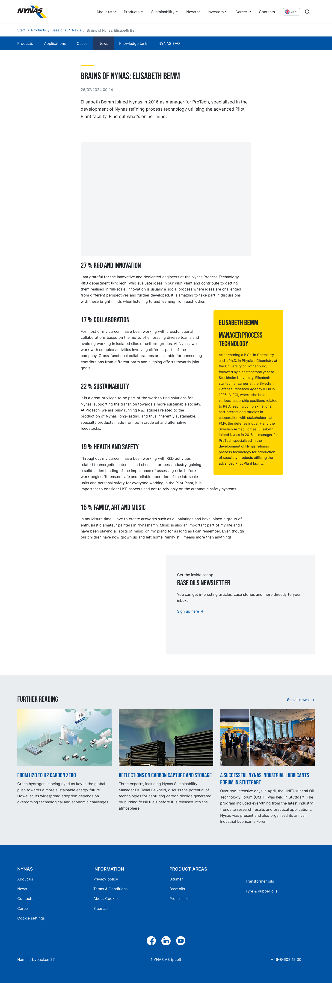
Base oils (177, 888)
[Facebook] (151, 940)
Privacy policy (105, 879)
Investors (216, 11)
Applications (55, 43)
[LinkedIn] (166, 940)
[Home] (32, 12)
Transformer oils (260, 881)
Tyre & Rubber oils (261, 891)
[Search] (307, 12)
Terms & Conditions (110, 888)
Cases (82, 43)
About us (104, 11)
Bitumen (176, 879)
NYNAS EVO (169, 43)
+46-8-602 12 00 (286, 959)
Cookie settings (31, 918)
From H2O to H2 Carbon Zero (46, 775)
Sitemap (100, 908)
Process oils (179, 898)
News (191, 11)
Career (241, 11)
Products (131, 11)
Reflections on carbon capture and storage (165, 775)
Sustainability (163, 11)
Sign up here (188, 611)
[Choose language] (291, 12)
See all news (298, 699)
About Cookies (106, 898)
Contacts (267, 11)
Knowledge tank (133, 43)
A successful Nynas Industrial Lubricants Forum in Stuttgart (264, 779)
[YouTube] (180, 940)
